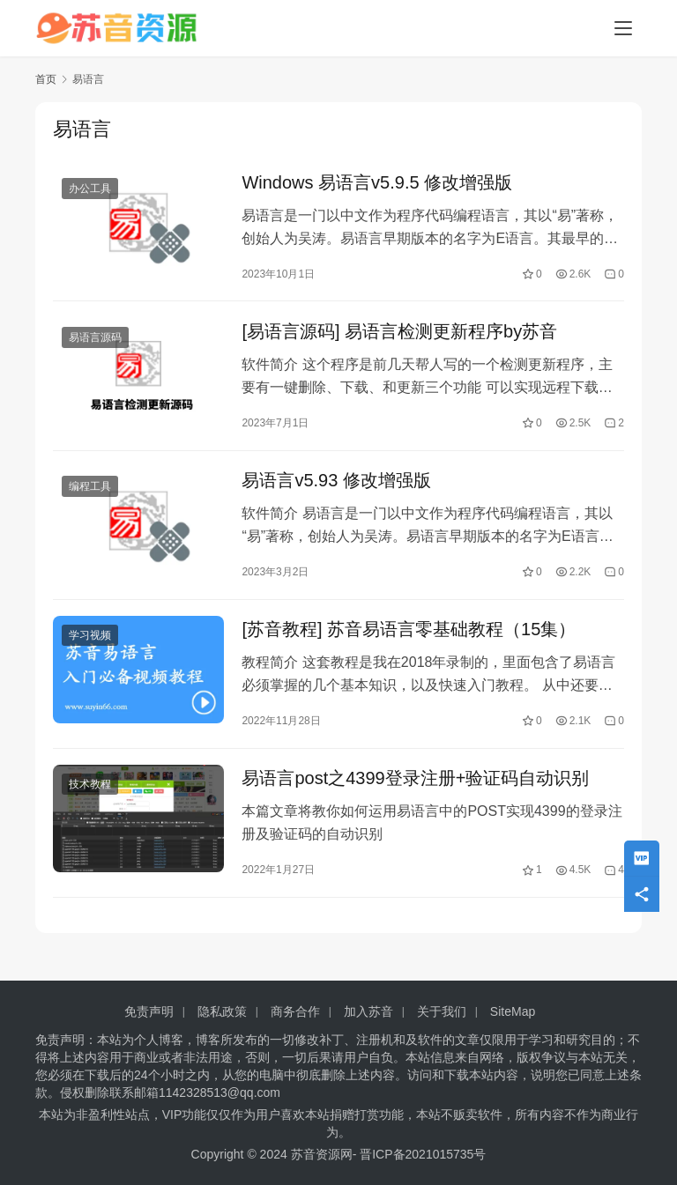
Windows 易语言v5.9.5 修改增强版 (377, 183)
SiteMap (512, 1011)
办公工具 (90, 189)
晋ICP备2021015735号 (423, 1154)
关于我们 (441, 1011)
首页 (45, 79)
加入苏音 (368, 1011)
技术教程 (90, 795)
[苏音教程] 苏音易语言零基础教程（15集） (409, 638)
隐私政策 (222, 1011)
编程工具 (90, 492)
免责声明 (149, 1011)
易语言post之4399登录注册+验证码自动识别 (415, 789)
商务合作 (295, 1011)
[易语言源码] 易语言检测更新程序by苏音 (399, 334)
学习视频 (90, 644)
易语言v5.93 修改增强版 (336, 486)
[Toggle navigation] (623, 28)
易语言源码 (95, 341)
